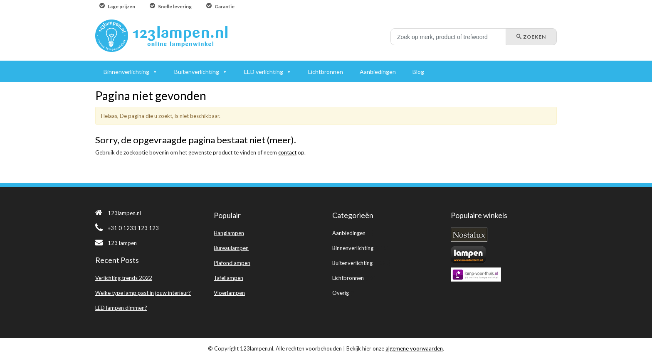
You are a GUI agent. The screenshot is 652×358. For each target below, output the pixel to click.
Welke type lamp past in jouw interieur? (143, 292)
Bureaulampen (231, 248)
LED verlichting (263, 71)
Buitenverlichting (352, 263)
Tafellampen (228, 278)
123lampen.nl (118, 213)
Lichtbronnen (348, 278)
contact (287, 152)
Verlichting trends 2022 (123, 278)
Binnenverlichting (352, 248)
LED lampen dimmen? (121, 307)
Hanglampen (229, 233)
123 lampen (116, 243)
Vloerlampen (229, 292)
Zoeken (531, 37)
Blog (418, 71)
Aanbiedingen (349, 233)
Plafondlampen (232, 263)
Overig (340, 292)
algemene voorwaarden (414, 348)
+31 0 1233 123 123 (127, 228)
